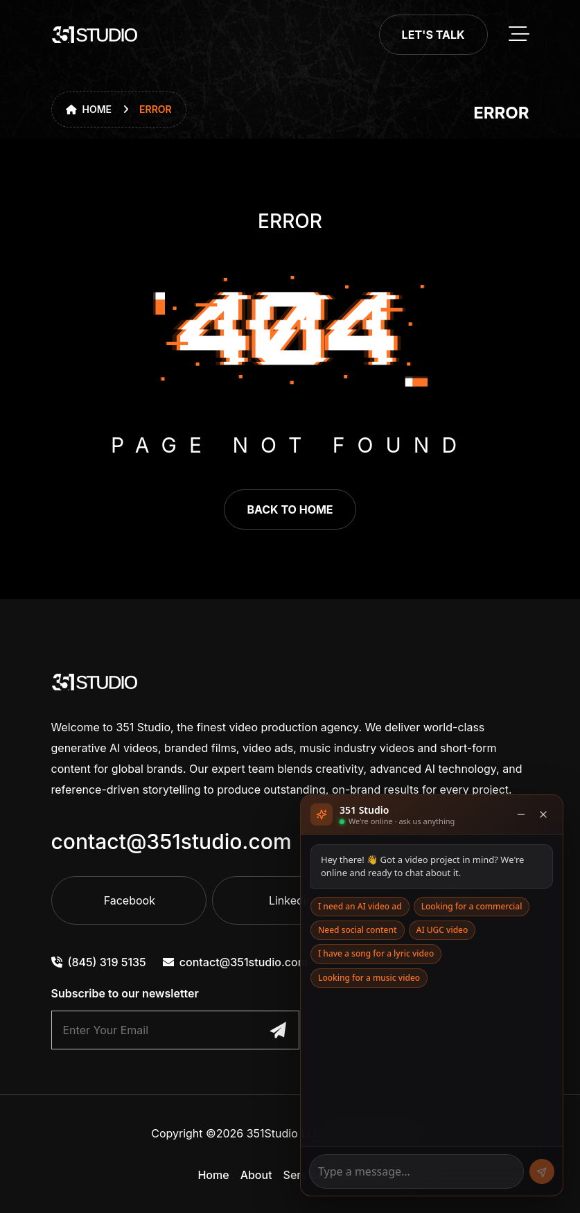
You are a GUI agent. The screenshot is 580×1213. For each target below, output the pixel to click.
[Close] (543, 814)
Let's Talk (433, 35)
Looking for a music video (369, 978)
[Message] (416, 1171)
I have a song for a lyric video (376, 953)
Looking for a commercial (471, 906)
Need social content (357, 930)
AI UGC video (442, 930)
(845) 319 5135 (98, 962)
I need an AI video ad (360, 906)
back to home (290, 509)
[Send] (541, 1171)
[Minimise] (521, 814)
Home (89, 109)
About (256, 1175)
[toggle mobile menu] (519, 34)
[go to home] (95, 35)
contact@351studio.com (171, 841)
